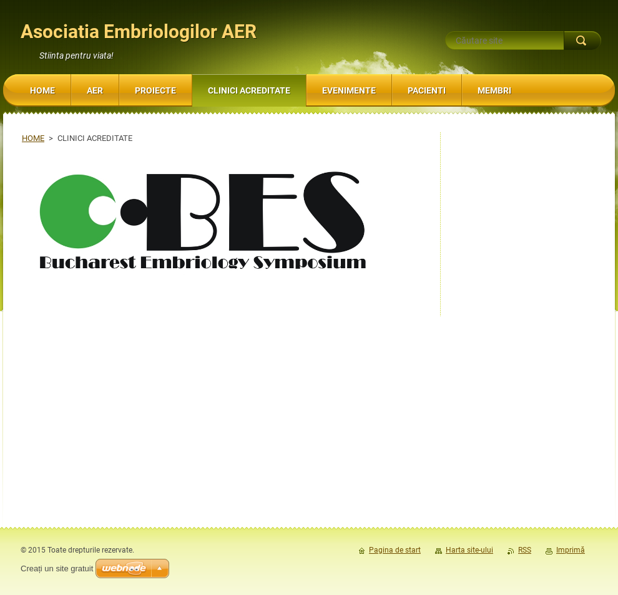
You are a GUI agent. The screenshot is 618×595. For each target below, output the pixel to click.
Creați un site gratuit (57, 568)
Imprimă (570, 550)
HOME (33, 138)
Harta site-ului (469, 550)
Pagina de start (395, 550)
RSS (524, 550)
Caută (582, 40)
